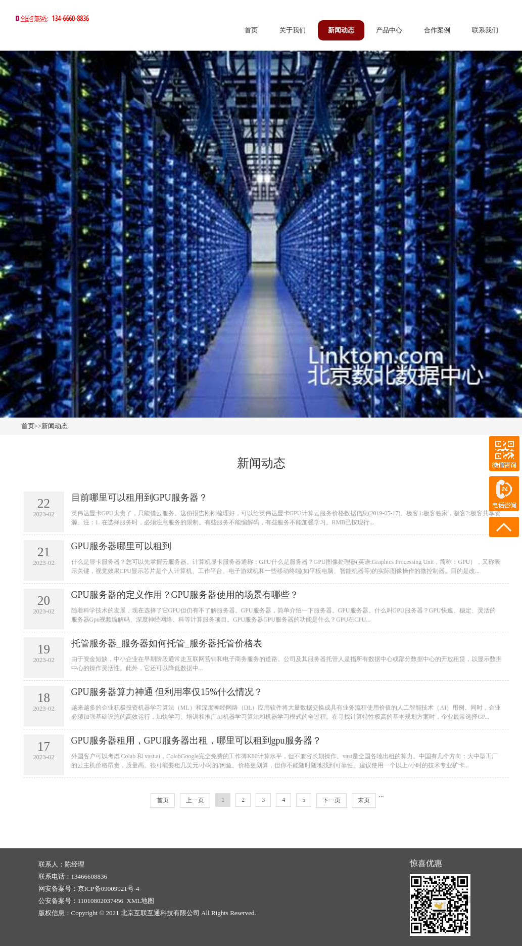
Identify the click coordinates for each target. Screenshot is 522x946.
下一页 (331, 800)
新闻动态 (341, 30)
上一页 (195, 800)
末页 (364, 800)
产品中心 (389, 30)
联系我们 (485, 30)
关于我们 (292, 30)
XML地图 (141, 900)
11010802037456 (101, 900)
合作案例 (437, 30)
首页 (251, 30)
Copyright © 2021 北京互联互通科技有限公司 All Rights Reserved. (163, 913)
